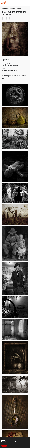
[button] (3, 18)
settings (12, 443)
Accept (4, 445)
